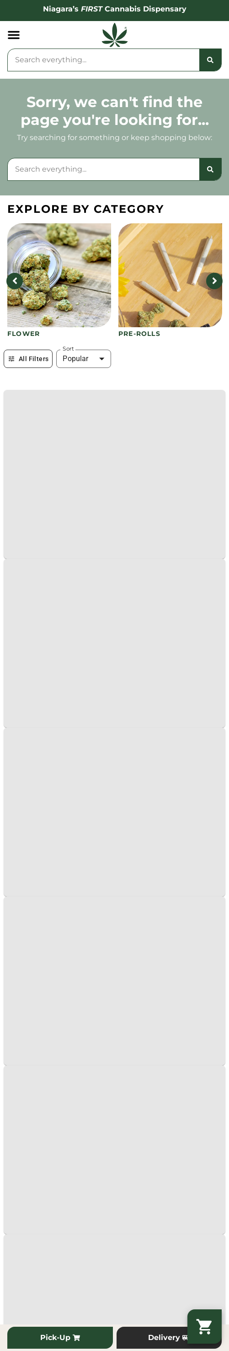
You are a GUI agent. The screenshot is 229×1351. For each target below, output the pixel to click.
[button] (13, 34)
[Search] (210, 60)
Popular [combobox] (75, 358)
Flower (23, 334)
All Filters (28, 358)
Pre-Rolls (139, 334)
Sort (68, 349)
